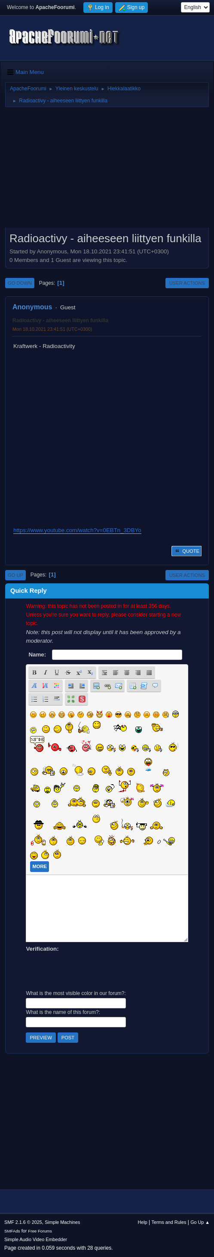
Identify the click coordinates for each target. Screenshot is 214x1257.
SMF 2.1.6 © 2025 (23, 1222)
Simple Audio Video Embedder (35, 1239)
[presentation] (91, 970)
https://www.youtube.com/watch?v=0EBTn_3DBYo (77, 530)
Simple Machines (62, 1222)
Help (142, 1222)
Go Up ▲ (200, 1222)
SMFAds (12, 1231)
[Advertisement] (107, 170)
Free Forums (40, 1231)
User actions (187, 283)
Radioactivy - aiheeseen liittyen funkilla (60, 320)
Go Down (20, 283)
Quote (186, 551)
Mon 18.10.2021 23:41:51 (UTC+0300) (52, 329)
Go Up (15, 575)
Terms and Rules (169, 1222)
